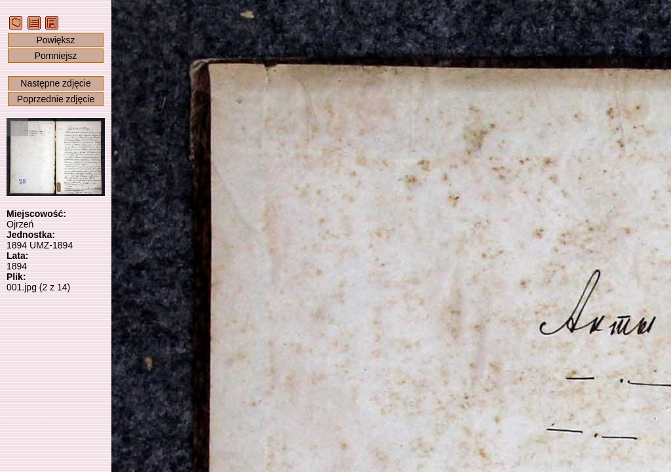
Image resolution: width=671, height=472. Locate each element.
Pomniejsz (56, 55)
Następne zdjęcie (55, 83)
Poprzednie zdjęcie (55, 99)
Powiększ (55, 40)
